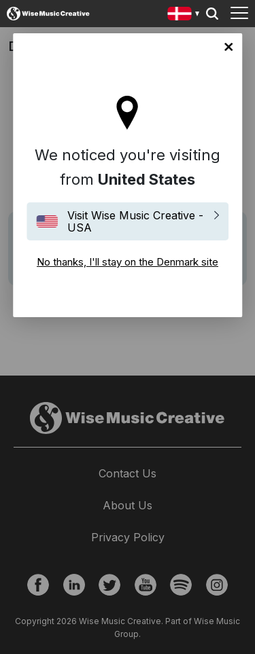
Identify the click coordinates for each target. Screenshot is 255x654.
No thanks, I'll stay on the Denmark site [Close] (228, 46)
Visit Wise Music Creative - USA (135, 221)
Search (212, 13)
